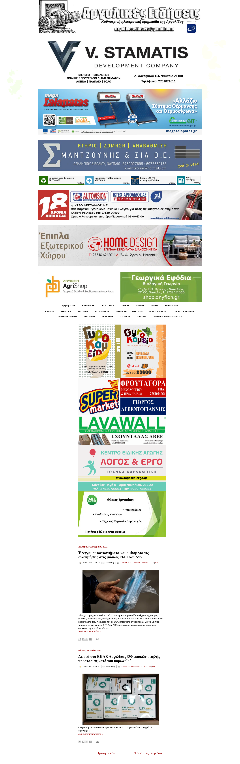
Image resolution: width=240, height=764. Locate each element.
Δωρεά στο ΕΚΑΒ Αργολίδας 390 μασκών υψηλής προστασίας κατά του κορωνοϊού (119, 658)
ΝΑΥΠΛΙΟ (141, 316)
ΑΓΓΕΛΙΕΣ (49, 311)
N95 (156, 563)
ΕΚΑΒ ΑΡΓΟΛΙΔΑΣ (135, 666)
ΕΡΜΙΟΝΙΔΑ (107, 316)
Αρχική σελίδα (106, 753)
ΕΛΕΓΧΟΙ (136, 563)
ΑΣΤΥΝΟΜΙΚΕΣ (102, 311)
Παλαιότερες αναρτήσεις (148, 753)
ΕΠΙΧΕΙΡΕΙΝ (89, 316)
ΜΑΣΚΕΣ (145, 563)
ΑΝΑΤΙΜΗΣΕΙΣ (126, 563)
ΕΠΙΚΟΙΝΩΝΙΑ (171, 305)
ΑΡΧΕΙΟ (140, 305)
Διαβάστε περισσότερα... (90, 631)
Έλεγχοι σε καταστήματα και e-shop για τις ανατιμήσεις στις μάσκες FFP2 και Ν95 (113, 555)
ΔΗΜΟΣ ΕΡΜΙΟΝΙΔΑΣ (185, 311)
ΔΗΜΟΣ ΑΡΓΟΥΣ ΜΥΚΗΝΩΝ (129, 311)
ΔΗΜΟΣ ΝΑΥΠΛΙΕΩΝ (67, 316)
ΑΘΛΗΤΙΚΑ (66, 311)
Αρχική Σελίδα (68, 305)
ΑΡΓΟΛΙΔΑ (83, 311)
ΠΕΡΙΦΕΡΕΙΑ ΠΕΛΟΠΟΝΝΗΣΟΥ (167, 316)
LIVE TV (125, 305)
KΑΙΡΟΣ (154, 305)
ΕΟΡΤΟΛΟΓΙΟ (108, 305)
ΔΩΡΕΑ (124, 666)
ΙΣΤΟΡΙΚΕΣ (125, 316)
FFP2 (152, 563)
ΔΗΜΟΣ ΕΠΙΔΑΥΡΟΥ (159, 311)
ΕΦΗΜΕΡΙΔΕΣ (88, 305)
